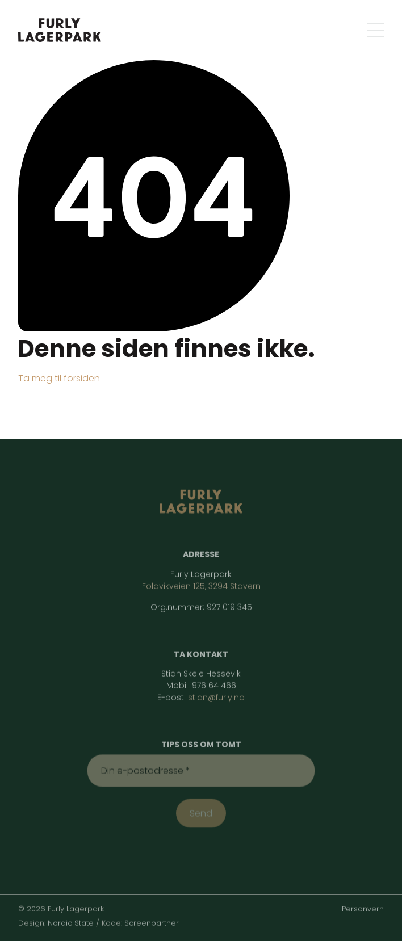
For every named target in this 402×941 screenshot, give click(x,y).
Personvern (363, 907)
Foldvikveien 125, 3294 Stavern (201, 584)
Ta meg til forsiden (59, 377)
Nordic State (71, 921)
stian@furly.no (216, 696)
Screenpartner (151, 921)
